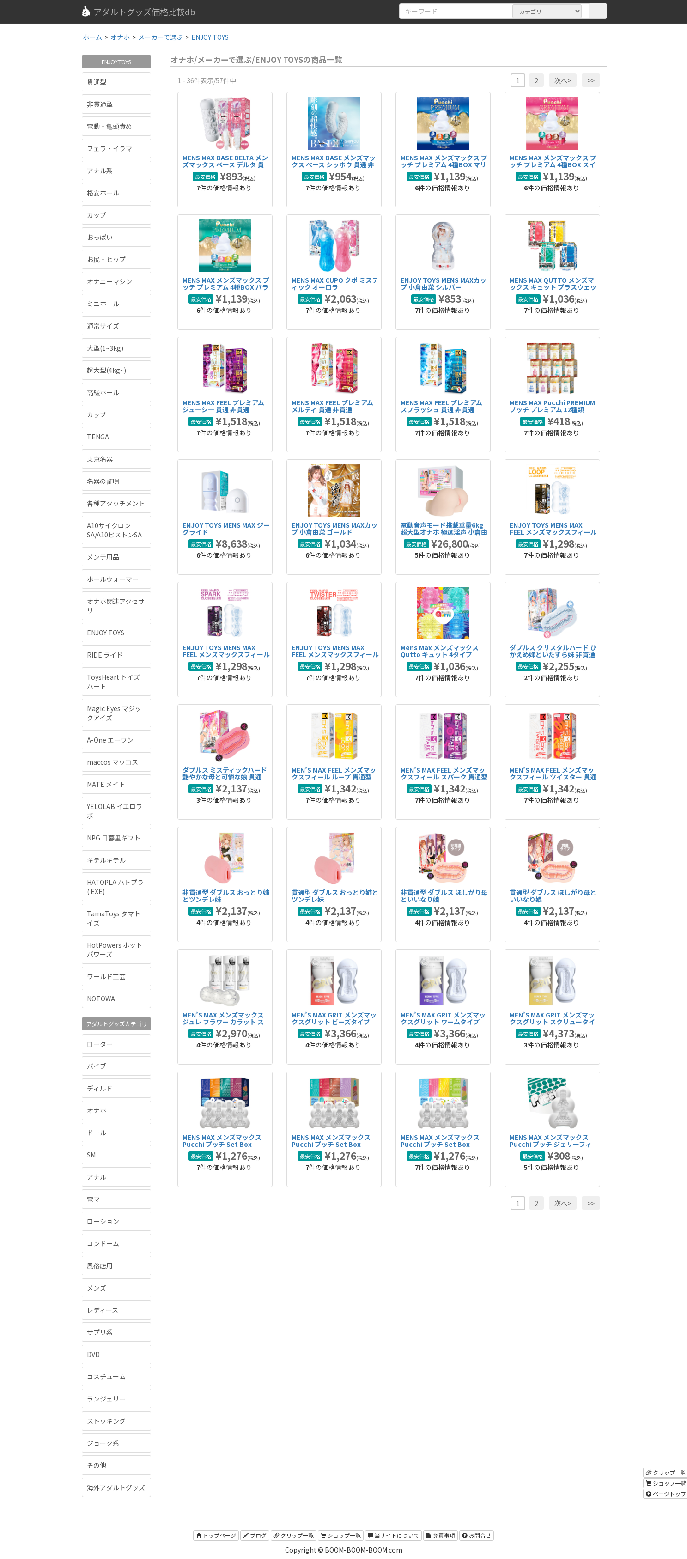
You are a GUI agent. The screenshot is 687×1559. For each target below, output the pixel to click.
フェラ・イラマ (109, 148)
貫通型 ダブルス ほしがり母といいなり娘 (553, 896)
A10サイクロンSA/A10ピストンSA (114, 530)
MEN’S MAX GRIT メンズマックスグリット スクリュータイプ (552, 1022)
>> (591, 80)
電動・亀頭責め (109, 126)
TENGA (98, 436)
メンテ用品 (103, 556)
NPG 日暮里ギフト (113, 837)
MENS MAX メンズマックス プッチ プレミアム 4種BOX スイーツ (553, 165)
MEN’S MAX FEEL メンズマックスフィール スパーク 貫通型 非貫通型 (444, 777)
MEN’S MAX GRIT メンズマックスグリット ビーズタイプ (334, 1018)
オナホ (96, 1110)
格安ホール (103, 192)
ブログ (255, 1535)
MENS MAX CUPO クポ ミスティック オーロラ (335, 283)
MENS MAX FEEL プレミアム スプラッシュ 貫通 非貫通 (441, 406)
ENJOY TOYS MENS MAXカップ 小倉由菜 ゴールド (334, 528)
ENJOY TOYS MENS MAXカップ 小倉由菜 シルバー (443, 283)
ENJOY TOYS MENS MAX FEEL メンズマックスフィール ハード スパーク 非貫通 (226, 654)
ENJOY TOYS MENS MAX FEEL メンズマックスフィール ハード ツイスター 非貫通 (335, 654)
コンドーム (103, 1243)
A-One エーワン (110, 739)
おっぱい (100, 237)
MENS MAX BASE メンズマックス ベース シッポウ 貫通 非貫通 (334, 165)
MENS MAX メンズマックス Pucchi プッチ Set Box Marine (221, 1144)
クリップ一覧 (294, 1535)
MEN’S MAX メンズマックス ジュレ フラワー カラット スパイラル (223, 1022)
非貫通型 (100, 104)
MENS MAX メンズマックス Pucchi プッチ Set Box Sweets (331, 1144)
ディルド (99, 1088)
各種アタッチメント (116, 503)
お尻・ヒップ (106, 259)
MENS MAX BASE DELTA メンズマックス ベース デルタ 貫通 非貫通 (225, 165)
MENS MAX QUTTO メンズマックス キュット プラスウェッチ (553, 287)
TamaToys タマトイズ (113, 918)
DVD (93, 1354)
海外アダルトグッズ (116, 1487)
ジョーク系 (103, 1443)
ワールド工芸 (106, 976)
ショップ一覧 (341, 1535)
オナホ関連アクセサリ (116, 606)
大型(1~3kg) (105, 348)
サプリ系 (100, 1332)
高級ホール (103, 392)
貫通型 (96, 81)
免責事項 (440, 1535)
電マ (93, 1199)
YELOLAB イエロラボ (114, 811)
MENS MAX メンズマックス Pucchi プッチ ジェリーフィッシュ (551, 1144)
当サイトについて (393, 1535)
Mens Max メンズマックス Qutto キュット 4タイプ (440, 651)
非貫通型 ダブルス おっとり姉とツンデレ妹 (225, 896)
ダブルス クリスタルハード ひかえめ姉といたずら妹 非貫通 (553, 651)
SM (91, 1154)
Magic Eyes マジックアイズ (114, 713)
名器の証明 (103, 481)
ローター (100, 1043)
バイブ (96, 1066)
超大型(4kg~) (106, 370)
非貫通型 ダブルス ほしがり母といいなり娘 (444, 896)
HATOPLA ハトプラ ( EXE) (115, 886)
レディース (102, 1310)
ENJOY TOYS (105, 632)
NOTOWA (101, 998)
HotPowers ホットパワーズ (114, 949)
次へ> (562, 80)
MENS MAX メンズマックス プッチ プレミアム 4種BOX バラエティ (225, 287)
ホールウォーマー (113, 579)
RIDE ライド (105, 654)
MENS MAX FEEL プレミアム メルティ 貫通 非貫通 (332, 406)
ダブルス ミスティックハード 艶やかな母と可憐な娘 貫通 (224, 773)
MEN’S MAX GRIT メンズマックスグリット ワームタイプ (443, 1018)
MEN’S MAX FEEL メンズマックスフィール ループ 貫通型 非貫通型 (334, 777)
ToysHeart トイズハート (113, 681)
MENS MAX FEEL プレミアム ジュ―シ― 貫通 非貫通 (223, 406)
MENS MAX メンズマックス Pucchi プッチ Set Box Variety (440, 1144)
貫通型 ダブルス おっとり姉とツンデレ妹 (335, 896)
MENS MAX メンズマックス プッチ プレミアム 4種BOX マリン (444, 165)
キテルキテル (106, 860)
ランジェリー (106, 1398)
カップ (96, 214)
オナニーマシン (109, 281)
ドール (96, 1132)
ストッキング (106, 1420)
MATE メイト (106, 784)
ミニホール (103, 303)
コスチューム (106, 1376)
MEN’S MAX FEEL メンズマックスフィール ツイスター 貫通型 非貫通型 (553, 777)
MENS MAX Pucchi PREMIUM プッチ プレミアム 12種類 (552, 406)
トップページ (216, 1535)
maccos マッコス (112, 762)
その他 (96, 1465)
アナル (96, 1176)
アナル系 (100, 170)
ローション (103, 1221)
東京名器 (100, 458)
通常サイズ (103, 325)
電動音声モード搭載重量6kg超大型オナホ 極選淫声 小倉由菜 (444, 532)
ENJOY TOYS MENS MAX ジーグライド (226, 528)
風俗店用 (100, 1265)
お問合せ (476, 1535)
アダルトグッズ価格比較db (137, 12)
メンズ (96, 1287)
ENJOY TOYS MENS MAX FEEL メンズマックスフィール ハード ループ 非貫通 (553, 532)
